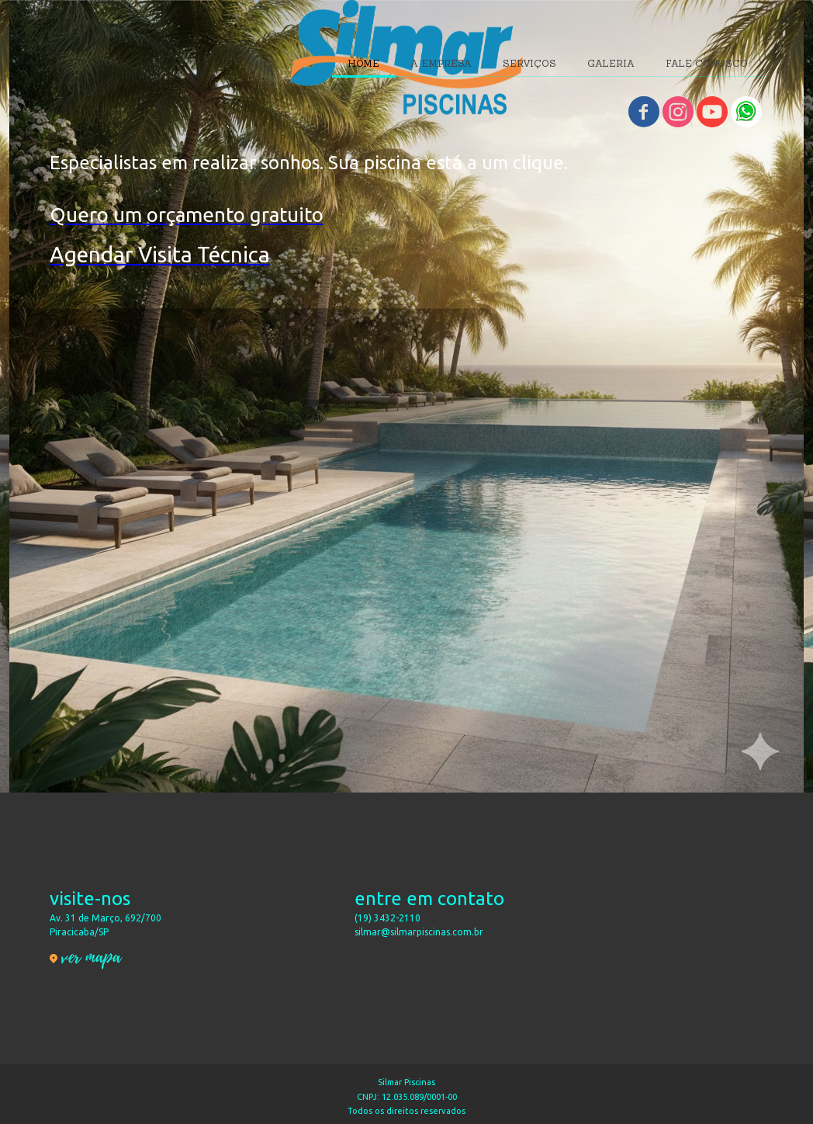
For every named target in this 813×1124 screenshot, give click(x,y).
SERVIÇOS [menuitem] (529, 63)
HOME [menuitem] (363, 63)
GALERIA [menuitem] (611, 63)
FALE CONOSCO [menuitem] (707, 63)
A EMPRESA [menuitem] (441, 63)
